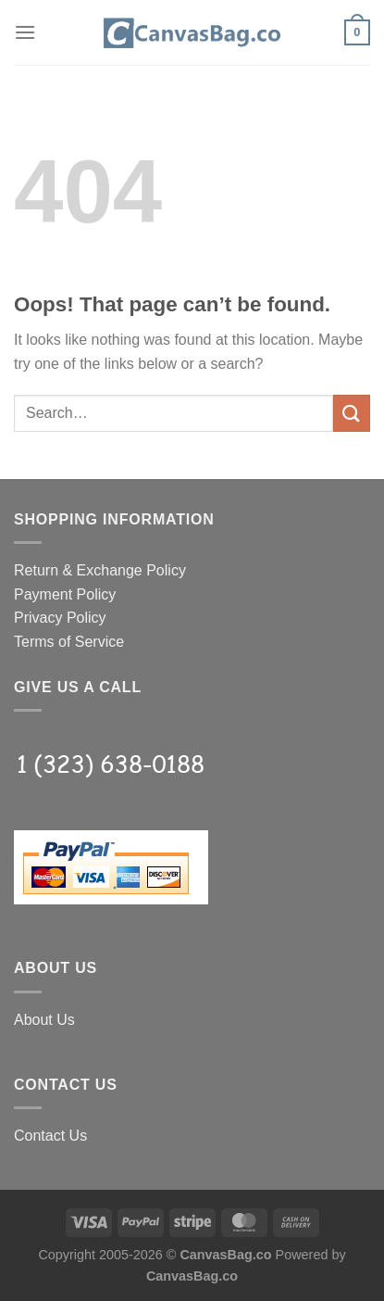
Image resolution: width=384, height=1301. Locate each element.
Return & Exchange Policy (100, 570)
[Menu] (25, 32)
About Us (44, 1020)
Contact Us (50, 1135)
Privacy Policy (60, 617)
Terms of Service (69, 642)
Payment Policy (65, 594)
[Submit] (351, 413)
